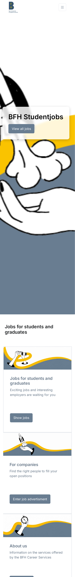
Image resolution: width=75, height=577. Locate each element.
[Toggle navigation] (62, 7)
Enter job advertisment (30, 499)
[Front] (25, 7)
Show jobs (21, 418)
